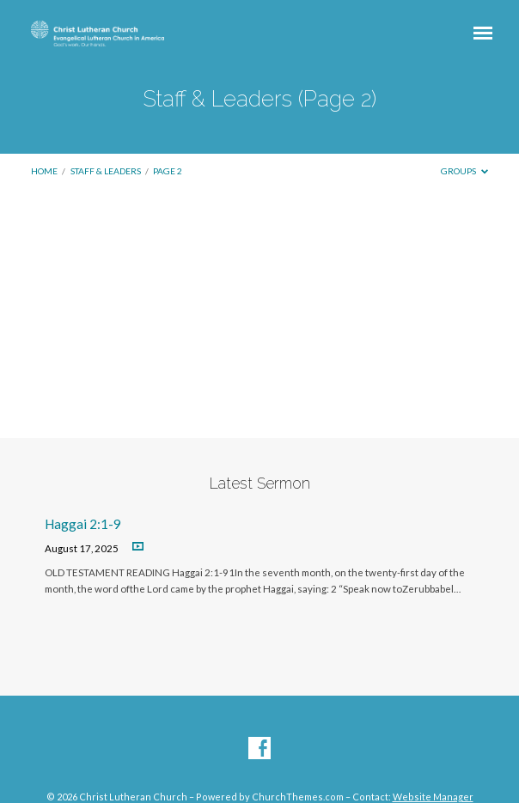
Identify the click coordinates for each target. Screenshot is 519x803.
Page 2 (167, 171)
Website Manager (433, 796)
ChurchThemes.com (298, 796)
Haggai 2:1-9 (83, 524)
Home (44, 171)
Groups (464, 171)
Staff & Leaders (105, 171)
